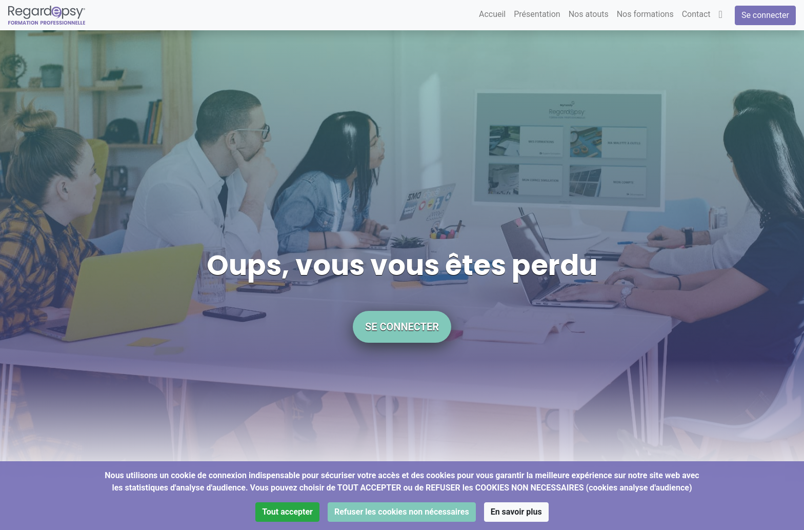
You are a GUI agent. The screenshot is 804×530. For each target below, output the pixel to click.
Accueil (492, 14)
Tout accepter (287, 512)
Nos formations (645, 14)
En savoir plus (516, 512)
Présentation (537, 14)
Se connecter (765, 15)
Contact (696, 14)
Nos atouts (589, 14)
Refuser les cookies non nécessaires (401, 512)
